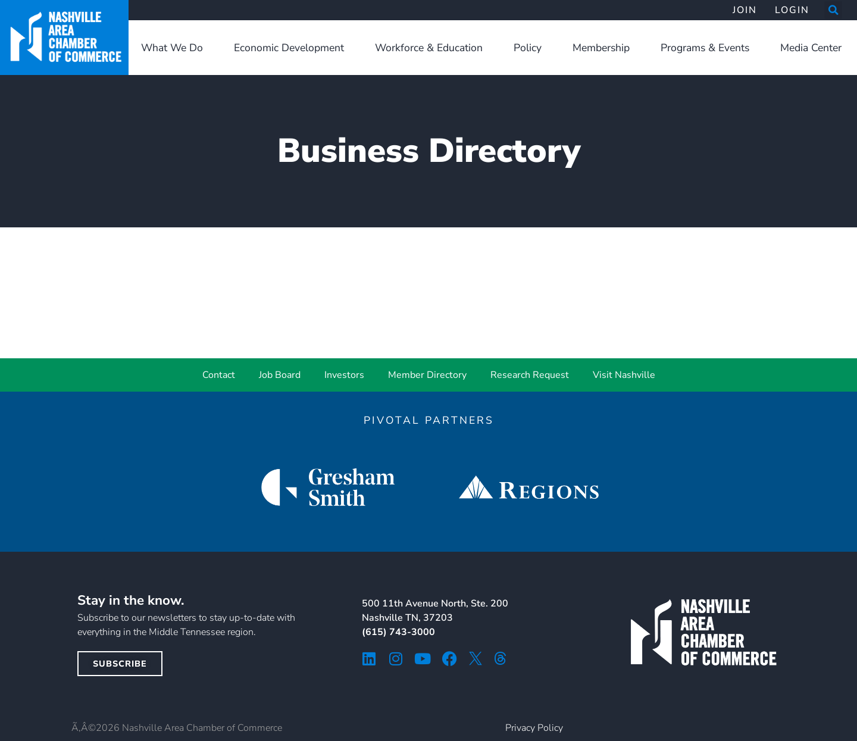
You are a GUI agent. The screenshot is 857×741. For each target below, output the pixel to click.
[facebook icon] (449, 658)
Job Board (280, 375)
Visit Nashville (624, 375)
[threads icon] (500, 658)
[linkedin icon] (369, 658)
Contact (218, 375)
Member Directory (427, 375)
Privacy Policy (534, 727)
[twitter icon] (475, 658)
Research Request (529, 375)
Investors (344, 375)
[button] (833, 10)
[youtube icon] (422, 658)
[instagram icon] (396, 658)
